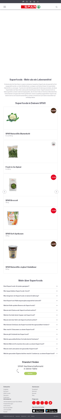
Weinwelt (34, 391)
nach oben (56, 416)
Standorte (5, 395)
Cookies (32, 416)
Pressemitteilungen (8, 403)
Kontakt (5, 411)
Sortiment (5, 391)
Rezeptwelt (35, 389)
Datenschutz (23, 416)
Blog (33, 395)
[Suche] (56, 7)
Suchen (30, 373)
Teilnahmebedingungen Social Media (12, 401)
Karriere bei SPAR (7, 407)
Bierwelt (34, 393)
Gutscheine (6, 397)
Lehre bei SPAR (7, 409)
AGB (29, 416)
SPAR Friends (6, 393)
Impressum (17, 416)
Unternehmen (6, 405)
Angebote (5, 389)
